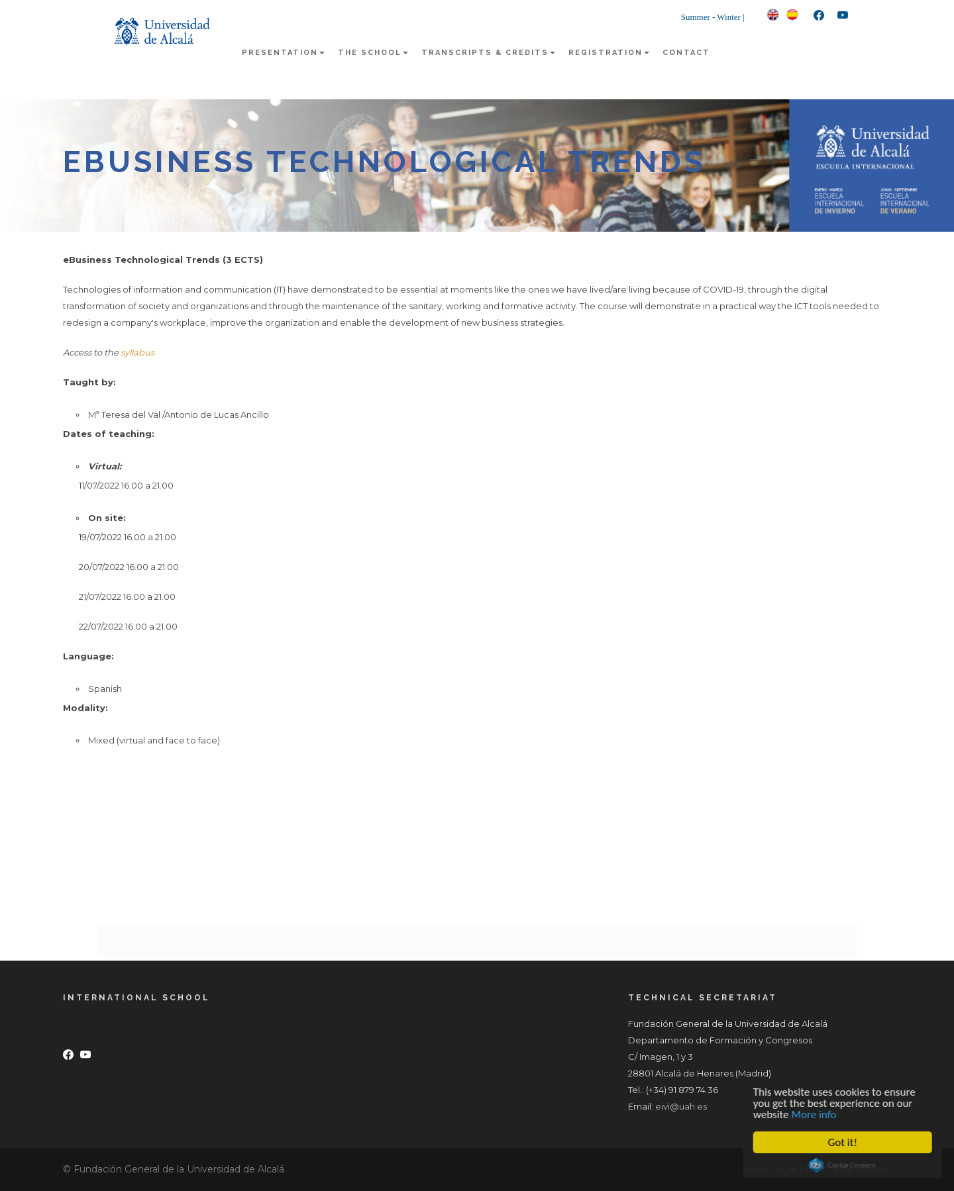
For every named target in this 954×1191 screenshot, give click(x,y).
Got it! (844, 1142)
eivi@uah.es (681, 1106)
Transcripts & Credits (488, 52)
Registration (608, 52)
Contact (686, 52)
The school (373, 52)
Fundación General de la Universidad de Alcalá (179, 1169)
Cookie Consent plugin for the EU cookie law (845, 1165)
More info (816, 1114)
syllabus (137, 352)
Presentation (283, 52)
